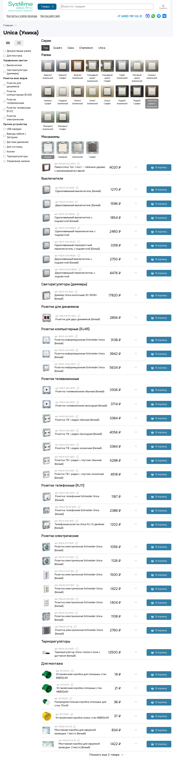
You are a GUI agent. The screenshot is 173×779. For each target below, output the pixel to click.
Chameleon (86, 48)
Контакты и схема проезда (22, 15)
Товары (47, 6)
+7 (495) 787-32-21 (129, 16)
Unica (101, 48)
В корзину (159, 167)
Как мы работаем (50, 15)
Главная (8, 25)
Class (71, 48)
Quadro (57, 48)
